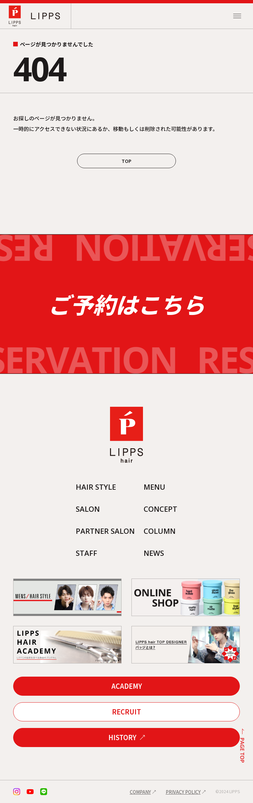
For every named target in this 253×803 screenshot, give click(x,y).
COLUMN (160, 531)
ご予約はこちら (126, 304)
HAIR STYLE (96, 487)
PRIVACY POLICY (183, 792)
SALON (88, 509)
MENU (154, 487)
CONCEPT (160, 509)
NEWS (154, 553)
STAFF (86, 553)
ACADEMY (126, 686)
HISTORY (122, 737)
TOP (126, 161)
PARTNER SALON (105, 531)
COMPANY (140, 792)
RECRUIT (126, 711)
